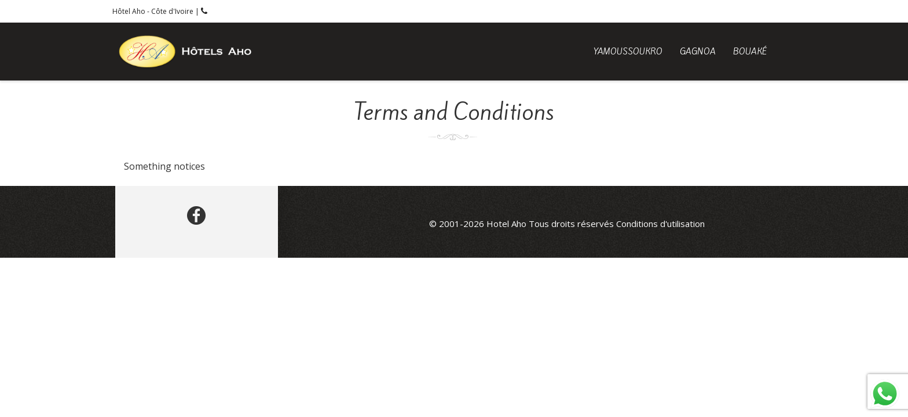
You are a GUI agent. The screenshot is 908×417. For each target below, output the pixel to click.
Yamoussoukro (628, 51)
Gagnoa (698, 51)
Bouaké (750, 51)
